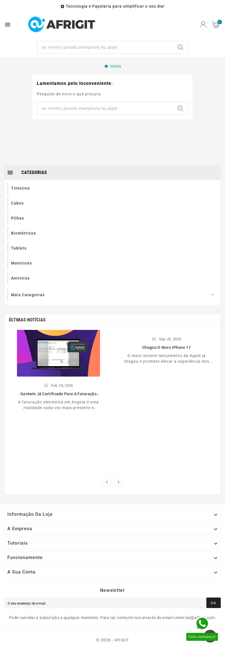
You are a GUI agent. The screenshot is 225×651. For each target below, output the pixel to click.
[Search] (105, 47)
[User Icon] (203, 24)
